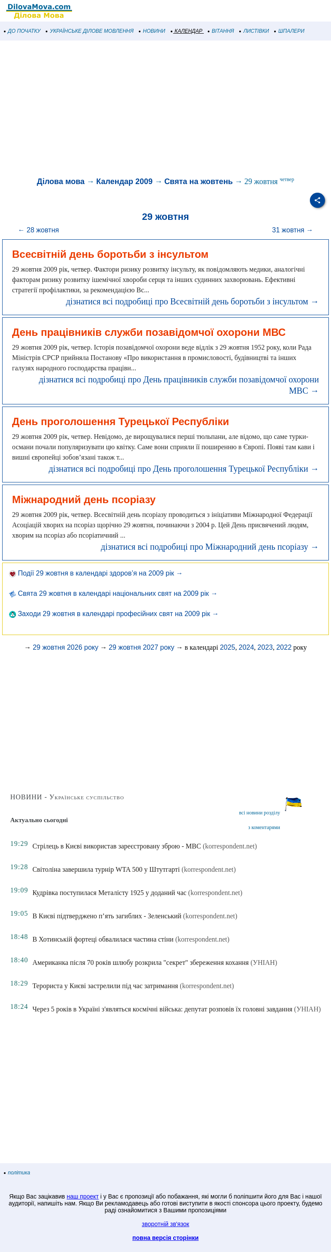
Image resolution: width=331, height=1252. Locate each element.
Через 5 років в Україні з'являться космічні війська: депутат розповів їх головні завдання (162, 1009)
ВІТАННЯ (221, 31)
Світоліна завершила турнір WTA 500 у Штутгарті (106, 869)
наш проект (83, 1196)
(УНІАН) (263, 962)
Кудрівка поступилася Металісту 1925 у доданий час (109, 892)
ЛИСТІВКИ (254, 31)
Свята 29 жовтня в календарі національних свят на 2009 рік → (113, 593)
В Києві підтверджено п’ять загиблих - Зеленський (106, 916)
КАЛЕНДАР (187, 31)
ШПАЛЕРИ (289, 31)
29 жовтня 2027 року (141, 647)
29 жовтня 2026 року (65, 647)
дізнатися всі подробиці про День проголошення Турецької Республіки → (184, 468)
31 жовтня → (292, 230)
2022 (284, 647)
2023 (265, 647)
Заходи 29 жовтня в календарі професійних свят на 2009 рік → (114, 613)
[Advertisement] (165, 109)
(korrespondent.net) (230, 846)
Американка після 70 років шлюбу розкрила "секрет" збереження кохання (140, 962)
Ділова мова (61, 181)
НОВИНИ (152, 31)
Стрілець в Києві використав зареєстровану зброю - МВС (116, 846)
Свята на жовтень (198, 181)
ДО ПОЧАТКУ (22, 31)
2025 (227, 647)
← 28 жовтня (38, 230)
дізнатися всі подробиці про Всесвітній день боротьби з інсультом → (192, 301)
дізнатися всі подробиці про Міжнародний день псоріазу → (210, 546)
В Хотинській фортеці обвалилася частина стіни (103, 939)
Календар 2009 (124, 181)
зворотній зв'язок (165, 1224)
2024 (246, 647)
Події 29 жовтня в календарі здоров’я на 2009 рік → (96, 573)
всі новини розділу (259, 813)
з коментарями (264, 827)
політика (17, 1173)
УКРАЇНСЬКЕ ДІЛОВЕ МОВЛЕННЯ (90, 31)
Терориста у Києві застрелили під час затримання (105, 985)
